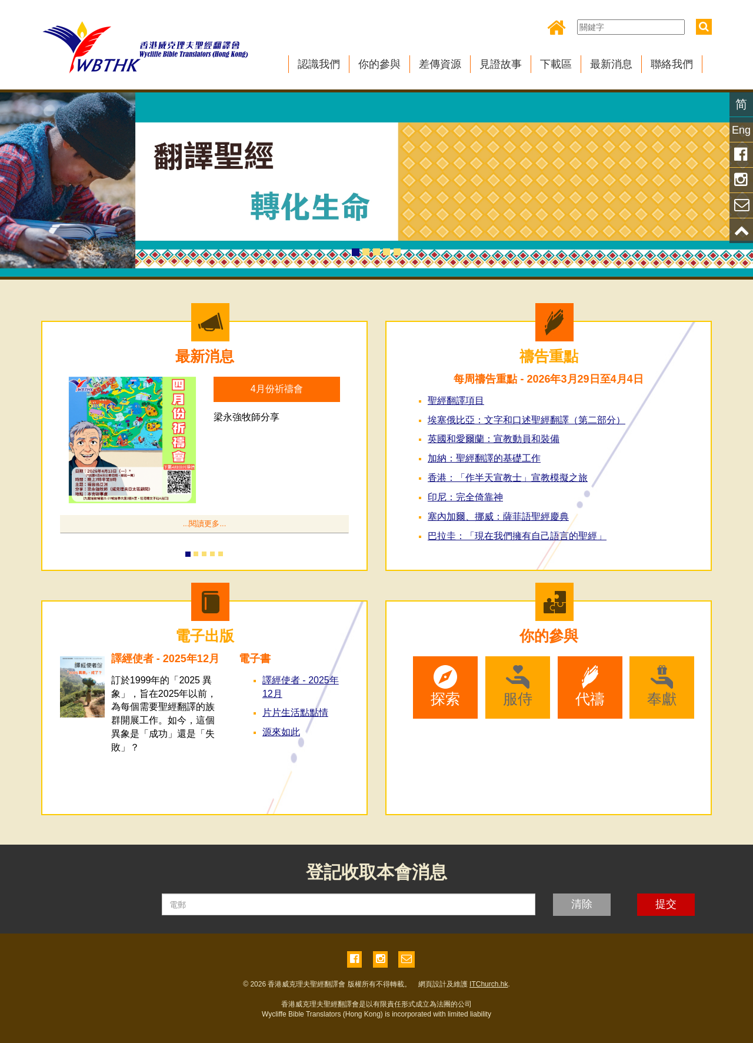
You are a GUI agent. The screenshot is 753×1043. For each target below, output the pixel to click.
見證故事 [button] (500, 64)
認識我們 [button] (319, 64)
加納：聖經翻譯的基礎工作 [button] (484, 458)
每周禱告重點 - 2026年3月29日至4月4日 (548, 379)
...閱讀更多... (204, 523)
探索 (445, 686)
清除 (581, 904)
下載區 (556, 64)
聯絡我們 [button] (672, 64)
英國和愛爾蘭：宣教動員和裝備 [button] (493, 439)
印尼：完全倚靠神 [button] (465, 497)
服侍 (517, 686)
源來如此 (281, 732)
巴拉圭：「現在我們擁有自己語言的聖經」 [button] (517, 536)
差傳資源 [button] (440, 64)
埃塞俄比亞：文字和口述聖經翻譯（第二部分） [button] (526, 420)
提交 (666, 904)
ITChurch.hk (488, 984)
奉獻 (662, 686)
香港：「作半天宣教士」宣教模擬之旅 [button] (508, 478)
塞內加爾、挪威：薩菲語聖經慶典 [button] (498, 516)
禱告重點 (548, 356)
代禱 (590, 686)
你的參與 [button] (379, 64)
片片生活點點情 (295, 712)
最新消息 (204, 356)
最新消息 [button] (611, 64)
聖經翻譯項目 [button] (456, 401)
